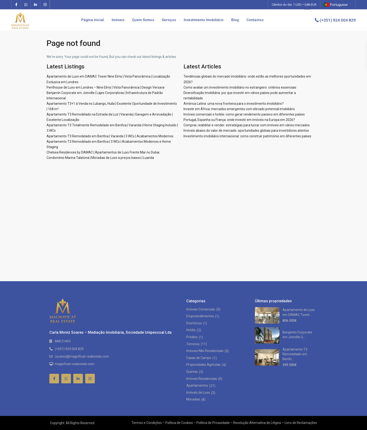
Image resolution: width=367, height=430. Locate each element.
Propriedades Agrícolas (203, 364)
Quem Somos (143, 20)
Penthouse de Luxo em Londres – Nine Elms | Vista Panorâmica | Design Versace (106, 87)
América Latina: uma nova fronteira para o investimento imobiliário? (234, 103)
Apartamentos (197, 385)
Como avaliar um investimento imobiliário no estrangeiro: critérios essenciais (240, 87)
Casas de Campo (198, 358)
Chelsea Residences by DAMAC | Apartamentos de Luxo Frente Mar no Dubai (103, 152)
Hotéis (191, 330)
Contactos (255, 20)
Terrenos (193, 344)
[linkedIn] (35, 4)
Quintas (192, 372)
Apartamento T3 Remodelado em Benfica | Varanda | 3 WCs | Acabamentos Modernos (110, 136)
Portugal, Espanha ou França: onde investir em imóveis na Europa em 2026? (239, 120)
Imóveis (118, 20)
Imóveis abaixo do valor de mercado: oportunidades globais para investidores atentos (246, 130)
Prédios (192, 337)
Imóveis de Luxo (198, 392)
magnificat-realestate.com (74, 364)
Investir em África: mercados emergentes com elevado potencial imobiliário (239, 109)
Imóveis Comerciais (200, 309)
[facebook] (16, 4)
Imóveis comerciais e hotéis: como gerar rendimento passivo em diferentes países (244, 114)
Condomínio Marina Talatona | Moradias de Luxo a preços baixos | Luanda (100, 158)
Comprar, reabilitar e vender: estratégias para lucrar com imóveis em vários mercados (247, 125)
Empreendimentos (200, 316)
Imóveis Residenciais (201, 379)
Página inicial (92, 20)
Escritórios (194, 323)
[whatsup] (26, 4)
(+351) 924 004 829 (338, 20)
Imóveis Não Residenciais (205, 351)
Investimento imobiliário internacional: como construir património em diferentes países (247, 136)
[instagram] (45, 4)
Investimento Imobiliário (204, 20)
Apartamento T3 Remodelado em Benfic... (295, 354)
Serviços (169, 20)
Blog (235, 20)
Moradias (193, 399)
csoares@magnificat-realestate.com (82, 356)
